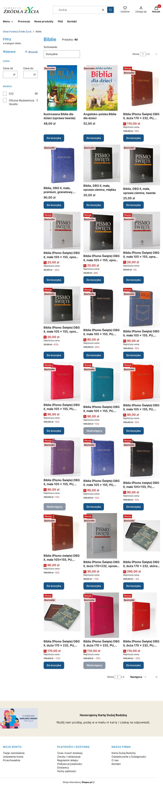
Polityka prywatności (69, 763)
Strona (135, 54)
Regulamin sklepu (67, 760)
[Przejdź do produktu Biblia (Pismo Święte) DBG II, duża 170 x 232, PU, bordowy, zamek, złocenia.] (141, 88)
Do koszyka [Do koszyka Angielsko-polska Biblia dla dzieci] (93, 137)
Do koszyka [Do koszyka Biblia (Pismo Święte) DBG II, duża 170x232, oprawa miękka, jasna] (93, 585)
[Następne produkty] (138, 677)
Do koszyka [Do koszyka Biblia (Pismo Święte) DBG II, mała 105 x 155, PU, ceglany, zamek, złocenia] (133, 430)
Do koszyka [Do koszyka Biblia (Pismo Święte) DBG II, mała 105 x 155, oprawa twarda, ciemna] (93, 279)
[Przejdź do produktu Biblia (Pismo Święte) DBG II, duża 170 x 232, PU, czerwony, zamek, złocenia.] (141, 615)
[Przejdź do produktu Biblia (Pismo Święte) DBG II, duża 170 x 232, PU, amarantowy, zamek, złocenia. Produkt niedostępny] (101, 615)
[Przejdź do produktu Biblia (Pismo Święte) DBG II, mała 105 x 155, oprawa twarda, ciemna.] (101, 232)
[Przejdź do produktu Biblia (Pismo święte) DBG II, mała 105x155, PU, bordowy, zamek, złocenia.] (62, 532)
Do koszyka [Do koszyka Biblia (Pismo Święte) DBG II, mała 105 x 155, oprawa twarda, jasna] (54, 279)
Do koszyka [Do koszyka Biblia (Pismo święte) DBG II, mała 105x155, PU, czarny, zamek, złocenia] (133, 506)
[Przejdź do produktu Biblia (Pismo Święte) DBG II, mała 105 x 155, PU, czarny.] (101, 306)
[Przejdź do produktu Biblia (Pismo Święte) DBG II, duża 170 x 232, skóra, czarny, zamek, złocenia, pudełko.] (141, 536)
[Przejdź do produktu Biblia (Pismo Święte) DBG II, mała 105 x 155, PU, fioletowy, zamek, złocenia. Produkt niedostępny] (62, 457)
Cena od (8, 68)
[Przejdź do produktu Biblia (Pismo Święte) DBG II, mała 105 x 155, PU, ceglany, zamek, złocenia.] (141, 382)
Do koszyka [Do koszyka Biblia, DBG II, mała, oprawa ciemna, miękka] (93, 205)
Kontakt (116, 763)
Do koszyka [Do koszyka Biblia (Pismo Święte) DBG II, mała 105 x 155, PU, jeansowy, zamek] (133, 355)
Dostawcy (63, 767)
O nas (115, 760)
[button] (110, 10)
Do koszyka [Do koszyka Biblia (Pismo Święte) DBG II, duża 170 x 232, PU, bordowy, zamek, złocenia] (133, 137)
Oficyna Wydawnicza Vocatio (21, 102)
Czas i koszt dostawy (70, 752)
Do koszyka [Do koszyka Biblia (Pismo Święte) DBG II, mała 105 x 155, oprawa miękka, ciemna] (54, 355)
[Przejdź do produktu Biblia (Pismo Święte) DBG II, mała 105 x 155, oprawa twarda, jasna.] (62, 230)
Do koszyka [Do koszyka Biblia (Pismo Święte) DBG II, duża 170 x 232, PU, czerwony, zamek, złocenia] (133, 665)
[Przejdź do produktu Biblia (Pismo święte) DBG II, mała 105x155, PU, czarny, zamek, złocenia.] (141, 458)
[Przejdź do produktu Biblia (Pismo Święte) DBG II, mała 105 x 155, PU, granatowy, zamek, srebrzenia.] (101, 457)
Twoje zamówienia (14, 752)
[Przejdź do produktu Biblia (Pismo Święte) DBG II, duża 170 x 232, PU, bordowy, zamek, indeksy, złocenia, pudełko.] (62, 615)
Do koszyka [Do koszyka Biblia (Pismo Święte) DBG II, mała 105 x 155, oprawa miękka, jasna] (133, 279)
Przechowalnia (11, 760)
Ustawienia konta (13, 756)
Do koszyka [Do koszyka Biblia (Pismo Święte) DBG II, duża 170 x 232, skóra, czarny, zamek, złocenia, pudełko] (133, 585)
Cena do (28, 68)
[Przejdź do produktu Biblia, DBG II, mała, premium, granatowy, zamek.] (62, 165)
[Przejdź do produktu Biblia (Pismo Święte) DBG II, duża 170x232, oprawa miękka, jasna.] (101, 536)
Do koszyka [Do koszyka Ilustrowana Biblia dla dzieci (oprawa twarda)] (54, 137)
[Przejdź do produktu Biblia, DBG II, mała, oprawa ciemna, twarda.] (141, 165)
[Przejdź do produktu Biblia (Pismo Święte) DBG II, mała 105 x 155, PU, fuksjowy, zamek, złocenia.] (62, 381)
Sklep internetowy (77, 782)
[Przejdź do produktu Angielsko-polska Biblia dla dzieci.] (101, 88)
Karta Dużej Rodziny (124, 752)
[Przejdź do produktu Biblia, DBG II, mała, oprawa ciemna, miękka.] (101, 163)
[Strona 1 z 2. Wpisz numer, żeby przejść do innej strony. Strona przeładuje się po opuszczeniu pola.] (143, 54)
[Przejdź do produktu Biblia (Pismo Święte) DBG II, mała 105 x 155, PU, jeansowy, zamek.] (141, 307)
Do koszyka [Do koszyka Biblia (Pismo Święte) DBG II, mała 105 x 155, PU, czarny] (93, 355)
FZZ (11, 93)
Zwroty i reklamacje (69, 756)
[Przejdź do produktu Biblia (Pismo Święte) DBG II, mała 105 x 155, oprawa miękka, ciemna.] (62, 305)
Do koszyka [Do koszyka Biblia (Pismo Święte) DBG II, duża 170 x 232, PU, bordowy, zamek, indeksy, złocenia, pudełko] (54, 665)
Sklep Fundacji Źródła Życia (17, 31)
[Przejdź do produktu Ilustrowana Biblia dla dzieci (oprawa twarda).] (62, 88)
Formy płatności (66, 771)
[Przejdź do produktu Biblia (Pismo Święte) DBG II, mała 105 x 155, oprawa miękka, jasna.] (141, 230)
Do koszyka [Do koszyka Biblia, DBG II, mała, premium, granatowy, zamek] (54, 205)
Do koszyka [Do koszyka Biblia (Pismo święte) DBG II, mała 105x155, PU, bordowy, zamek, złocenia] (54, 585)
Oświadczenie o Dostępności (129, 756)
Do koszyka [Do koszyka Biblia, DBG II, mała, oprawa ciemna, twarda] (133, 205)
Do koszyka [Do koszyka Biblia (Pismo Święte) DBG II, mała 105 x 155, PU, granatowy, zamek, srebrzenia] (93, 506)
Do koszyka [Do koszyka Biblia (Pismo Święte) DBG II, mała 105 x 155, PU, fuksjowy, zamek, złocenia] (54, 430)
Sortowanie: (51, 46)
